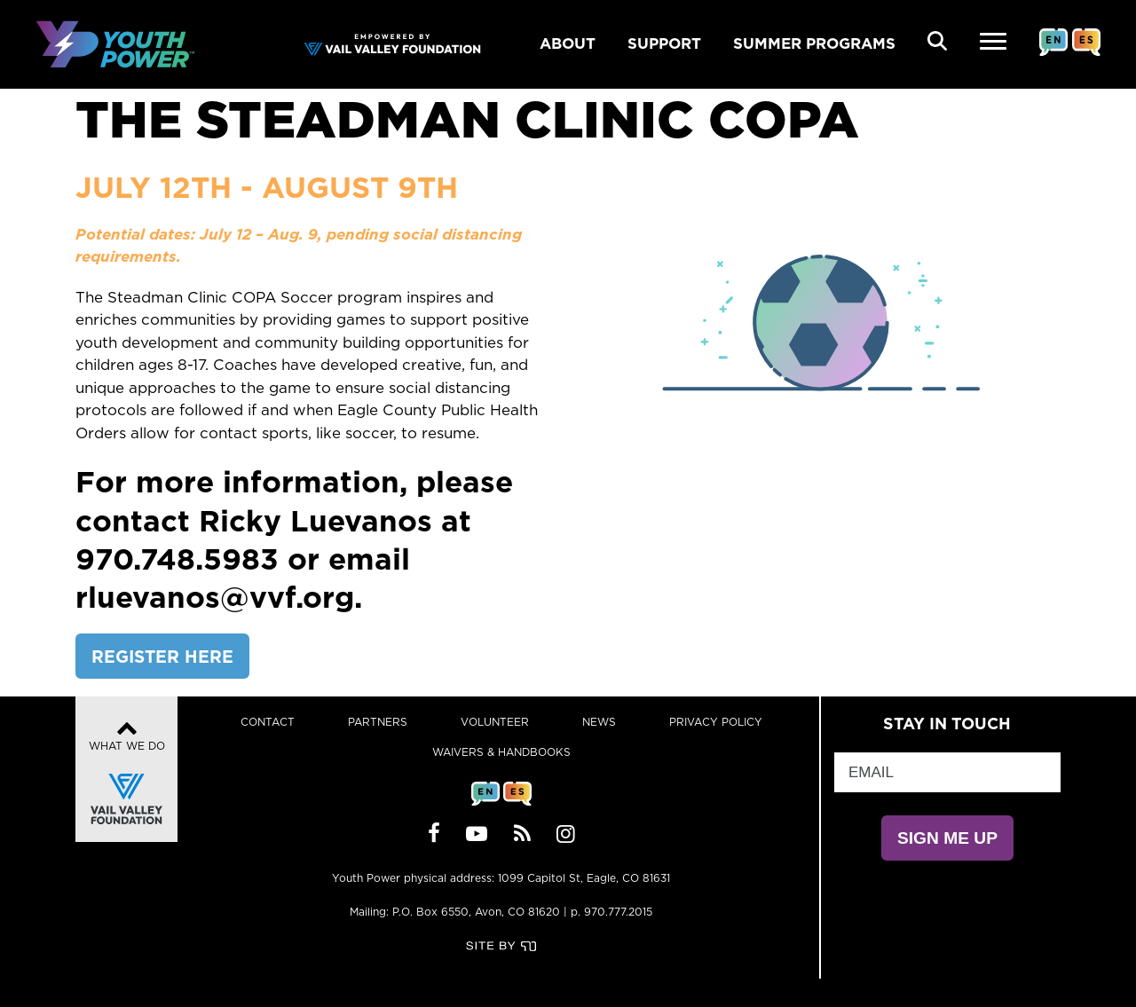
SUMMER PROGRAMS (814, 43)
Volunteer (495, 721)
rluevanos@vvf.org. (218, 597)
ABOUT (568, 43)
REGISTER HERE (162, 656)
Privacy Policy (715, 721)
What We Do (127, 773)
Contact (268, 721)
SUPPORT (664, 43)
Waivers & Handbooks (501, 751)
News (599, 721)
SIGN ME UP (947, 838)
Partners (377, 721)
